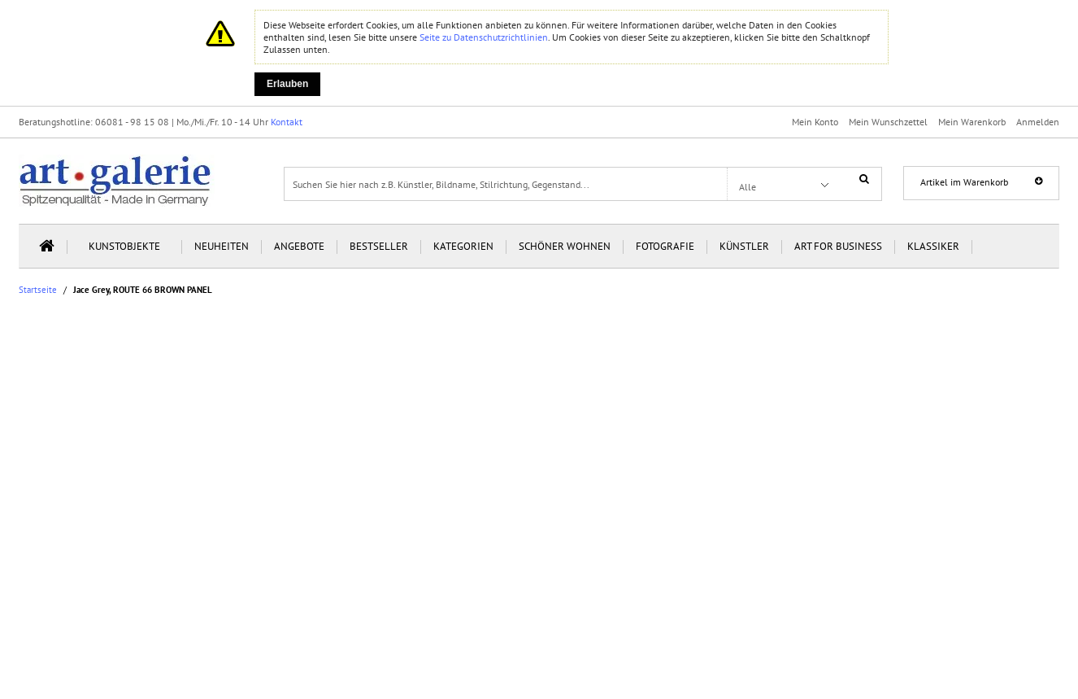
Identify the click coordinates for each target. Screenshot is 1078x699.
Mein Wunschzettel (888, 122)
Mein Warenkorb (972, 122)
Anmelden (1037, 122)
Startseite (38, 290)
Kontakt (286, 122)
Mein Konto (815, 122)
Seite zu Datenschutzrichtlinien (483, 37)
